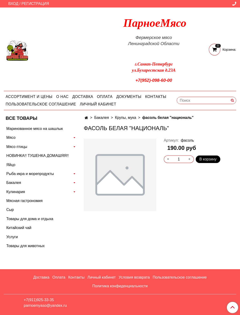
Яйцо (10, 165)
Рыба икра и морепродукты (30, 174)
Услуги (12, 237)
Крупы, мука (125, 118)
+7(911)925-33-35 (39, 300)
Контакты (155, 97)
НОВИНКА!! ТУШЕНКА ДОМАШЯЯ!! (37, 156)
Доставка (82, 97)
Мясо (10, 138)
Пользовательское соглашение (41, 104)
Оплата (104, 97)
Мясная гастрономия (24, 201)
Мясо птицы (16, 147)
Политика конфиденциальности (120, 286)
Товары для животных (25, 246)
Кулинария (15, 192)
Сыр (10, 210)
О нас (62, 97)
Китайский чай (18, 228)
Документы (128, 97)
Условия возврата (134, 277)
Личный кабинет (98, 104)
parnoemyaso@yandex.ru (45, 305)
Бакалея (101, 118)
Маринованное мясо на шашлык (34, 129)
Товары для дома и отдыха (29, 219)
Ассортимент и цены (29, 97)
